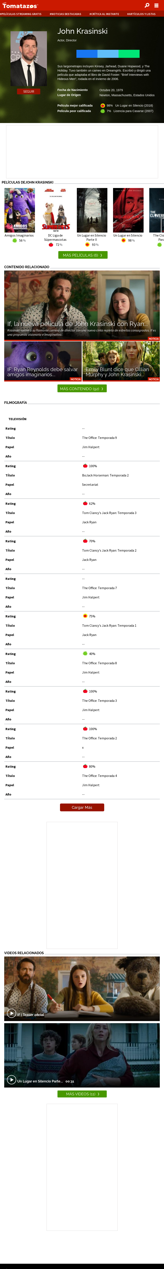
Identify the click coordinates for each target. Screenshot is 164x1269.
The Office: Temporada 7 (99, 588)
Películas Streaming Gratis (21, 14)
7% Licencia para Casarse (130, 111)
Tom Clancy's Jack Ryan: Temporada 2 (109, 550)
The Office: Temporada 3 (99, 700)
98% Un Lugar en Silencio (130, 105)
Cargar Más (82, 807)
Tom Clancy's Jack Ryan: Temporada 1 (109, 625)
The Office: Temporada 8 (99, 663)
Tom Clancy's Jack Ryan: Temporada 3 (109, 513)
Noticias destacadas (66, 14)
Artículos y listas (142, 14)
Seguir (28, 91)
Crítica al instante (105, 14)
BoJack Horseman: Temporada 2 (105, 475)
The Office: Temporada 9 (99, 438)
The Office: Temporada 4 (99, 776)
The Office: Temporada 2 (99, 738)
